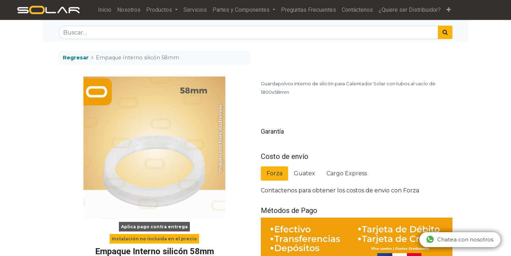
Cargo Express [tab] (346, 173)
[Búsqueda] (445, 32)
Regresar (76, 57)
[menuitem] (105, 10)
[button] (449, 10)
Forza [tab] (274, 173)
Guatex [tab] (304, 173)
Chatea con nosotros (459, 239)
